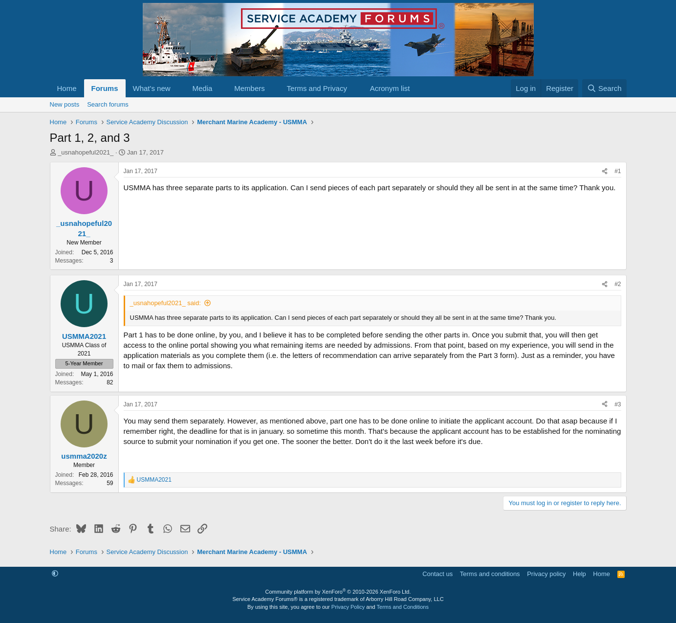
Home (67, 88)
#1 (617, 171)
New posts (65, 104)
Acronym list (390, 88)
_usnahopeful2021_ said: (165, 303)
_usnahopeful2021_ (85, 152)
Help (579, 574)
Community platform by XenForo (338, 592)
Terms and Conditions (403, 607)
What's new (152, 88)
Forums (104, 88)
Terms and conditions (490, 574)
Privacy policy (546, 574)
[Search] (604, 88)
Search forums (108, 104)
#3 (617, 404)
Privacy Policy (348, 607)
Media (202, 88)
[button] (178, 88)
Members (249, 88)
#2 (617, 284)
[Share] (604, 171)
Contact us (437, 574)
